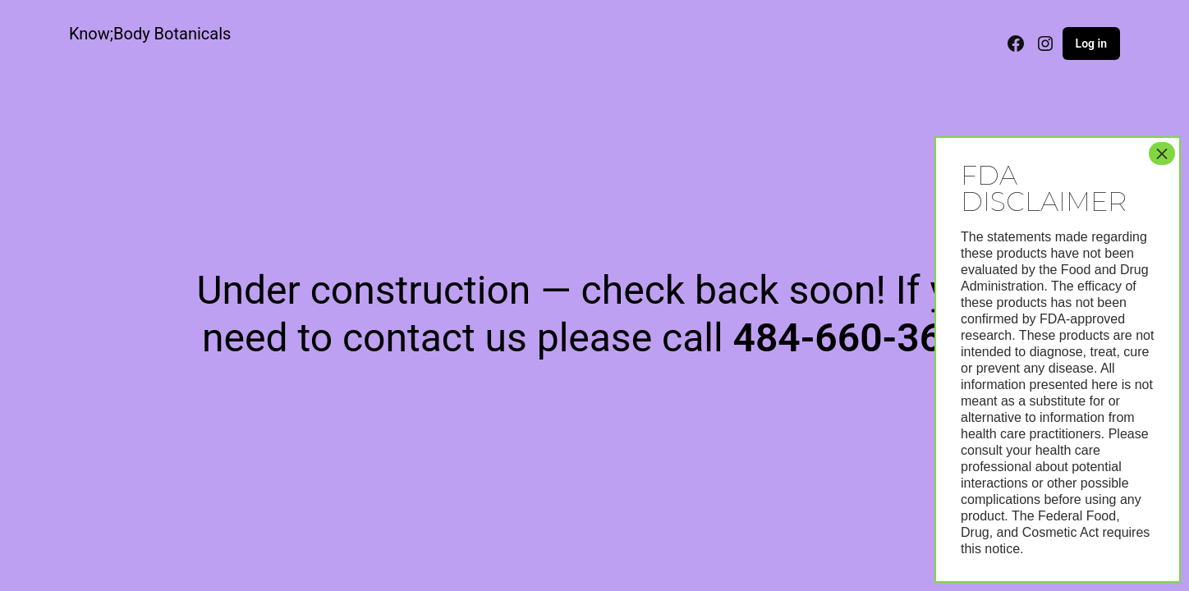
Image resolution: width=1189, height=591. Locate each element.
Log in (1091, 43)
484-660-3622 (859, 337)
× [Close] (1162, 153)
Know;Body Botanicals (150, 34)
